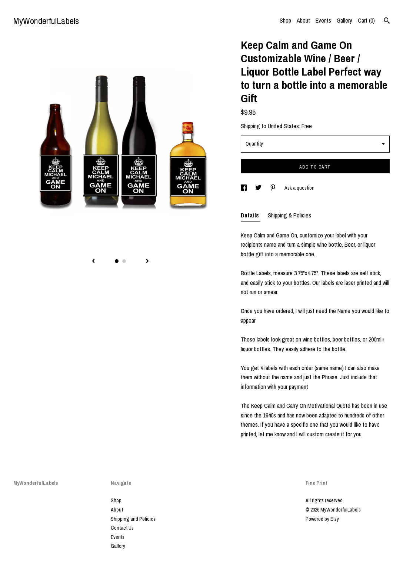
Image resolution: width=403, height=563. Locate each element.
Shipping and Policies (133, 519)
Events (323, 20)
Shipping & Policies (289, 215)
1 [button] (117, 261)
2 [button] (124, 261)
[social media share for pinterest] (273, 187)
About (303, 20)
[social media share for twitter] (259, 187)
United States (283, 126)
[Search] (387, 21)
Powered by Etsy (322, 519)
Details (250, 215)
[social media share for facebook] (244, 187)
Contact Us (122, 527)
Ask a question (299, 187)
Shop (285, 20)
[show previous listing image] (93, 261)
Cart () (366, 20)
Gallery (344, 20)
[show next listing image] (147, 261)
